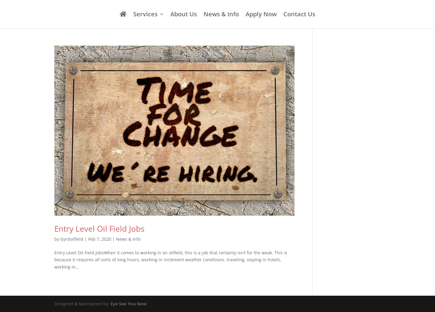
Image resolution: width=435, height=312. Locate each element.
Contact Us (299, 15)
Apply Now (261, 15)
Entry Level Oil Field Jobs (99, 228)
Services (145, 15)
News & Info (221, 15)
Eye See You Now (129, 304)
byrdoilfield (71, 239)
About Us (183, 15)
